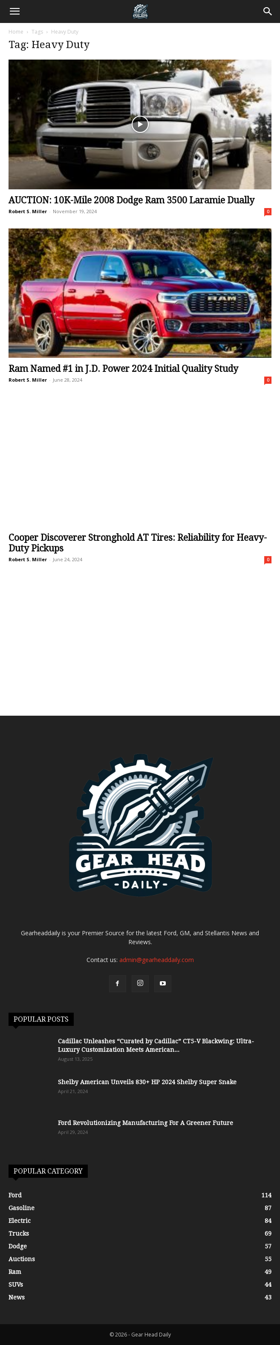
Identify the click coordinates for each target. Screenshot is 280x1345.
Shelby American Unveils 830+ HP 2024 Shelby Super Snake (147, 1082)
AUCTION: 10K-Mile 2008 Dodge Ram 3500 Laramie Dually (131, 200)
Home (16, 31)
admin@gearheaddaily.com (156, 960)
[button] (14, 11)
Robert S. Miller (28, 211)
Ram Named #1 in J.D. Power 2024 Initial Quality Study (123, 368)
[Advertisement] (140, 651)
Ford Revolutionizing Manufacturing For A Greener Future (145, 1122)
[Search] (268, 11)
